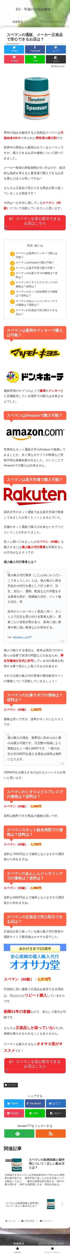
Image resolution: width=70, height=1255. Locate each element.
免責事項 (18, 1243)
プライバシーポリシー (51, 1243)
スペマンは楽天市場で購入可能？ (35, 267)
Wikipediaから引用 (22, 637)
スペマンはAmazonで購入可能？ (35, 262)
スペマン (11, 1085)
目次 (30, 245)
